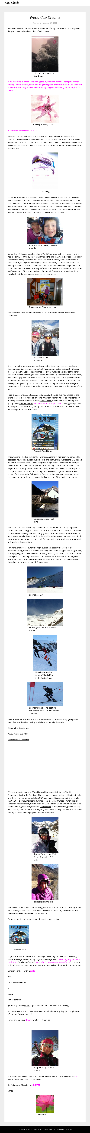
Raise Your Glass (65, 1076)
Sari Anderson (64, 806)
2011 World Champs (51, 795)
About (27, 1005)
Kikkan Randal (51, 400)
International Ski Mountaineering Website (43, 274)
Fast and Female (32, 403)
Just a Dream (30, 1079)
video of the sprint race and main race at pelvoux (38, 395)
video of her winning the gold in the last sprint (28, 409)
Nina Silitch (11, 2)
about (43, 209)
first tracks (52, 209)
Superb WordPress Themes (61, 1129)
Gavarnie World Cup (19, 949)
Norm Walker (12, 145)
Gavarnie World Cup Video (19, 739)
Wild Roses (33, 28)
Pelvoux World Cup (16, 733)
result (73, 536)
